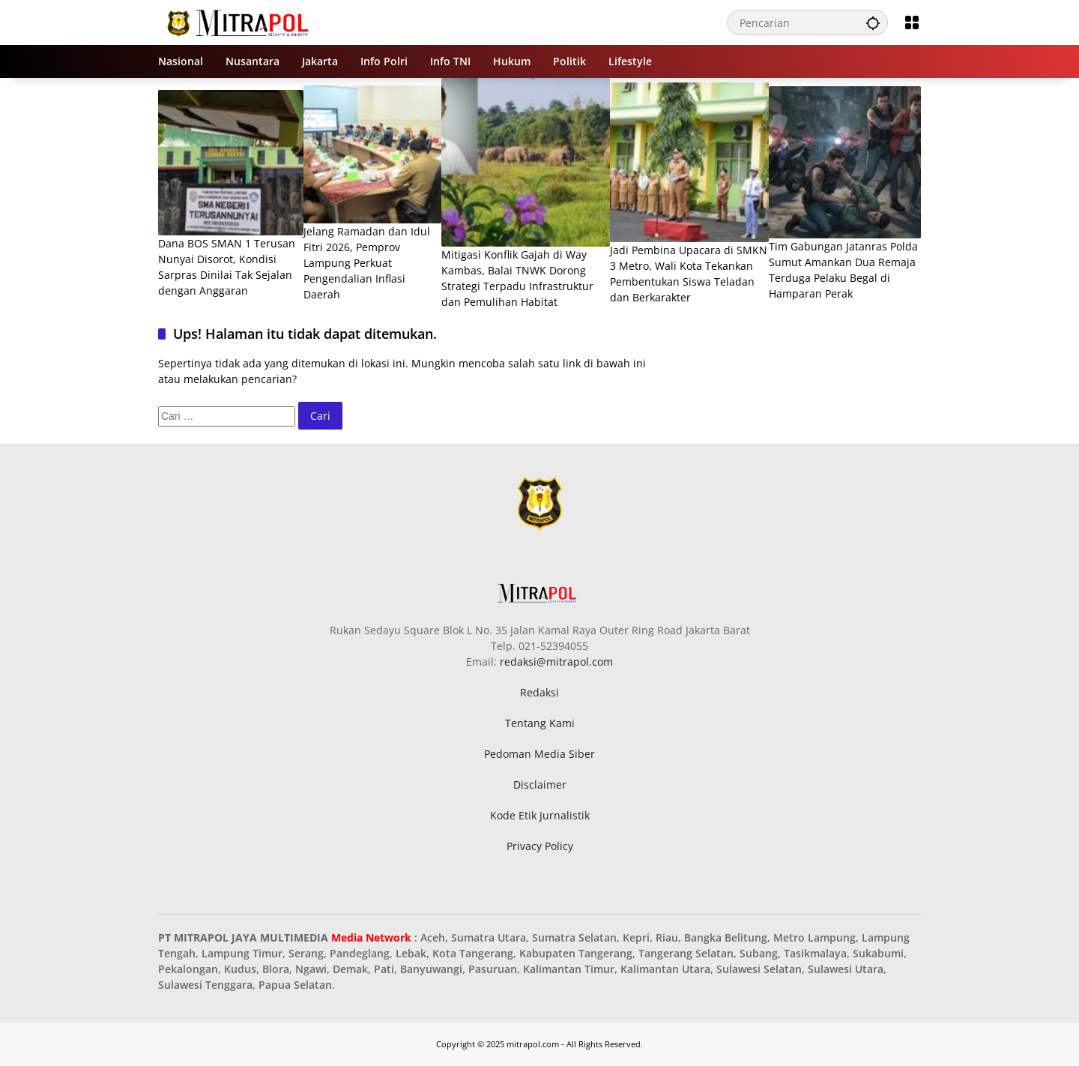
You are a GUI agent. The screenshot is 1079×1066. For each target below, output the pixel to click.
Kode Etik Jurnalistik (540, 815)
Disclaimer (539, 784)
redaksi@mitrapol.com (556, 661)
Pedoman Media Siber (539, 754)
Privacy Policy (540, 846)
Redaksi (539, 692)
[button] (873, 22)
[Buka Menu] (912, 22)
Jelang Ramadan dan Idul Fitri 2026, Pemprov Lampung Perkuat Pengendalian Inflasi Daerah (366, 262)
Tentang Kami (540, 723)
